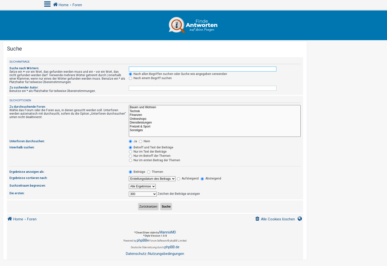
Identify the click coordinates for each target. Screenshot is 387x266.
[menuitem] (275, 219)
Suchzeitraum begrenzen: (27, 185)
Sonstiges (214, 130)
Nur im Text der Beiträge (148, 151)
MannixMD (167, 232)
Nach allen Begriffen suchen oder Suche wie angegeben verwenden (178, 74)
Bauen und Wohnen (214, 107)
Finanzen (214, 115)
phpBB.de (171, 247)
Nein (144, 141)
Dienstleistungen (214, 123)
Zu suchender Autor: (24, 87)
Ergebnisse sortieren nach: (28, 178)
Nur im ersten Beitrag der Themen (154, 160)
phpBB (142, 240)
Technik (214, 111)
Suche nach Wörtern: (24, 68)
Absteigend (211, 178)
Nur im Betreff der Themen (150, 156)
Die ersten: (16, 193)
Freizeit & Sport (214, 127)
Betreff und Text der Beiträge (151, 147)
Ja (133, 141)
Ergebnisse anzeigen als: (26, 172)
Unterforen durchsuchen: (27, 141)
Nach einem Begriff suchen (150, 78)
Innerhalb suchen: (22, 147)
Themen (155, 172)
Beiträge (137, 172)
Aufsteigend (188, 178)
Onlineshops (214, 119)
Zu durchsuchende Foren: (27, 106)
